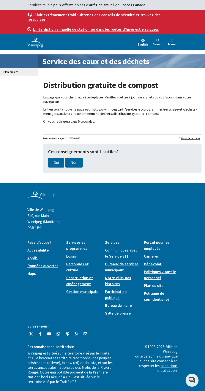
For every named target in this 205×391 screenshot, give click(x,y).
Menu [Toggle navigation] (172, 42)
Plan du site (10, 72)
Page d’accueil (39, 242)
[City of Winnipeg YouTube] (49, 335)
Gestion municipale (82, 291)
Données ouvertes (42, 265)
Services (112, 242)
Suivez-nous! (38, 326)
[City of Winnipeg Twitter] (31, 335)
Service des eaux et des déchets (95, 61)
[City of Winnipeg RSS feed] (76, 335)
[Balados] (67, 335)
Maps (31, 273)
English (143, 44)
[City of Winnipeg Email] (85, 335)
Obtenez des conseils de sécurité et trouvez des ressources (94, 17)
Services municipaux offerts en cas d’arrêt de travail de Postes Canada (86, 4)
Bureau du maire (118, 305)
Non (74, 162)
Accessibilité (38, 250)
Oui (56, 162)
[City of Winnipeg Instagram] (58, 335)
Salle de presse (118, 313)
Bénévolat (153, 263)
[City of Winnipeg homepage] (41, 197)
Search (157, 42)
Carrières (151, 256)
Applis (32, 257)
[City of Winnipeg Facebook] (40, 335)
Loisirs (71, 256)
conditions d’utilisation (167, 368)
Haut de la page (190, 138)
